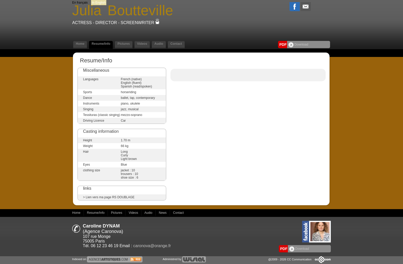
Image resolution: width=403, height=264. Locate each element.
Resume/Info (101, 44)
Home (80, 44)
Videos (142, 44)
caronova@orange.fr (152, 246)
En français (80, 2)
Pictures (123, 44)
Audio (158, 44)
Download (298, 44)
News (163, 213)
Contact (176, 44)
